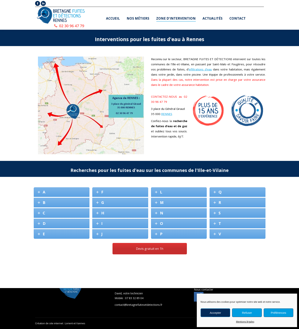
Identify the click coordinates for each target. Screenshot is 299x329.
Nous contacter (203, 289)
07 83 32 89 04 (134, 298)
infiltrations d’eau (200, 69)
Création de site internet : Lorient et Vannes (60, 323)
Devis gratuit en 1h (149, 249)
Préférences (278, 312)
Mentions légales (245, 321)
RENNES (166, 114)
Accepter (215, 312)
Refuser (247, 312)
